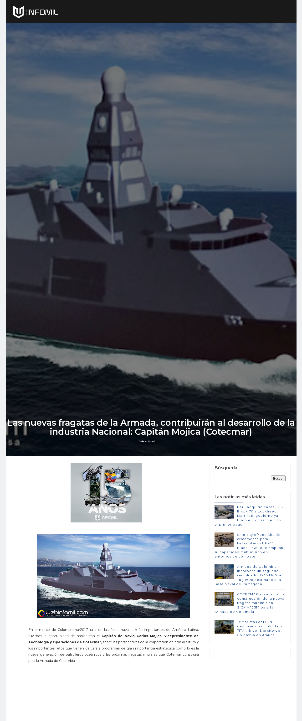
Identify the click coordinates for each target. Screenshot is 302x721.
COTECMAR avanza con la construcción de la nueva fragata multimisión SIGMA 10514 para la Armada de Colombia (250, 603)
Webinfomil (147, 441)
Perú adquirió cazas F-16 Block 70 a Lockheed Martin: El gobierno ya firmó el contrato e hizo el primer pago (249, 515)
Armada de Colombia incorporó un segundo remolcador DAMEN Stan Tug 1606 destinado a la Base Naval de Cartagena (249, 575)
